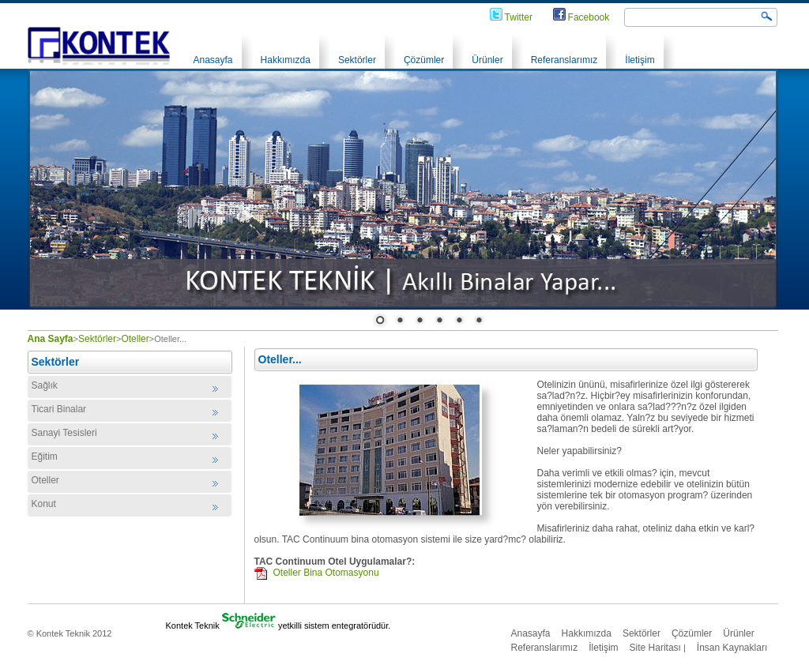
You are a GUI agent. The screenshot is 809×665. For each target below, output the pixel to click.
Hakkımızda (285, 60)
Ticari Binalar (59, 409)
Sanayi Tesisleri (64, 432)
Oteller (135, 338)
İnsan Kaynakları (732, 647)
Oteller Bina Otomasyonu (326, 572)
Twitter (518, 17)
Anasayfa (213, 60)
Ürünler (487, 60)
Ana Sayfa (50, 338)
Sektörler (357, 60)
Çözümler (424, 60)
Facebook (589, 17)
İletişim (639, 60)
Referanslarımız (564, 60)
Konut (44, 503)
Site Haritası (655, 647)
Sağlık (45, 385)
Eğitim (45, 456)
